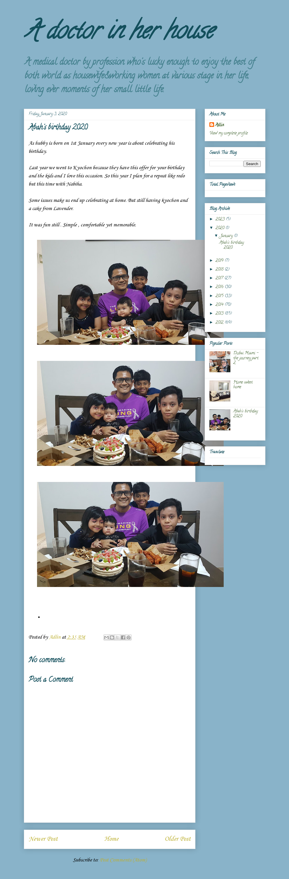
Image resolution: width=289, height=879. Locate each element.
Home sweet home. (243, 385)
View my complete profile (228, 133)
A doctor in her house (118, 33)
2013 (220, 314)
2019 (220, 261)
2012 (220, 323)
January (227, 236)
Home (111, 839)
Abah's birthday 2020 (231, 245)
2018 (220, 270)
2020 (220, 228)
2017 (220, 278)
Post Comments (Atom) (123, 860)
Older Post (178, 839)
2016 (220, 287)
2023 (221, 219)
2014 (220, 305)
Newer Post (43, 839)
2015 (220, 296)
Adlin (219, 125)
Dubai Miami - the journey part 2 (245, 358)
